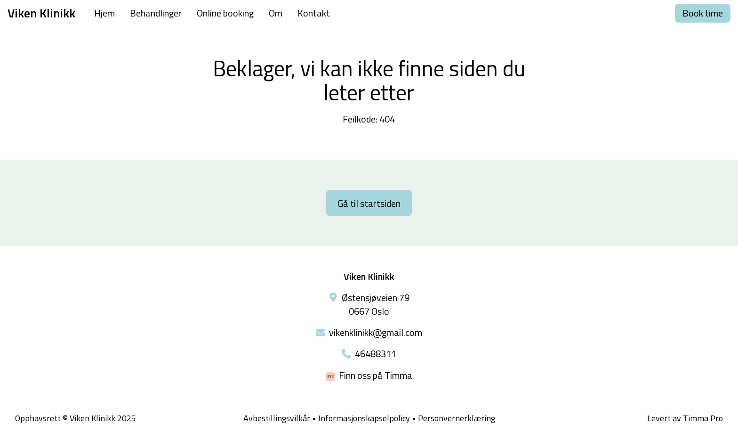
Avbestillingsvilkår (276, 418)
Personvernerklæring (456, 418)
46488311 (375, 353)
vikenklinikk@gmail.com (375, 332)
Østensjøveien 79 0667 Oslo (375, 304)
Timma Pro (703, 418)
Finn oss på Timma (375, 375)
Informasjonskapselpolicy (364, 418)
